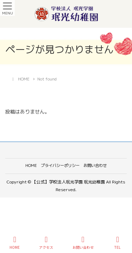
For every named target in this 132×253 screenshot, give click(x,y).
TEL (117, 242)
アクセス (46, 242)
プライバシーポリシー (60, 165)
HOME (31, 165)
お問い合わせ (95, 165)
